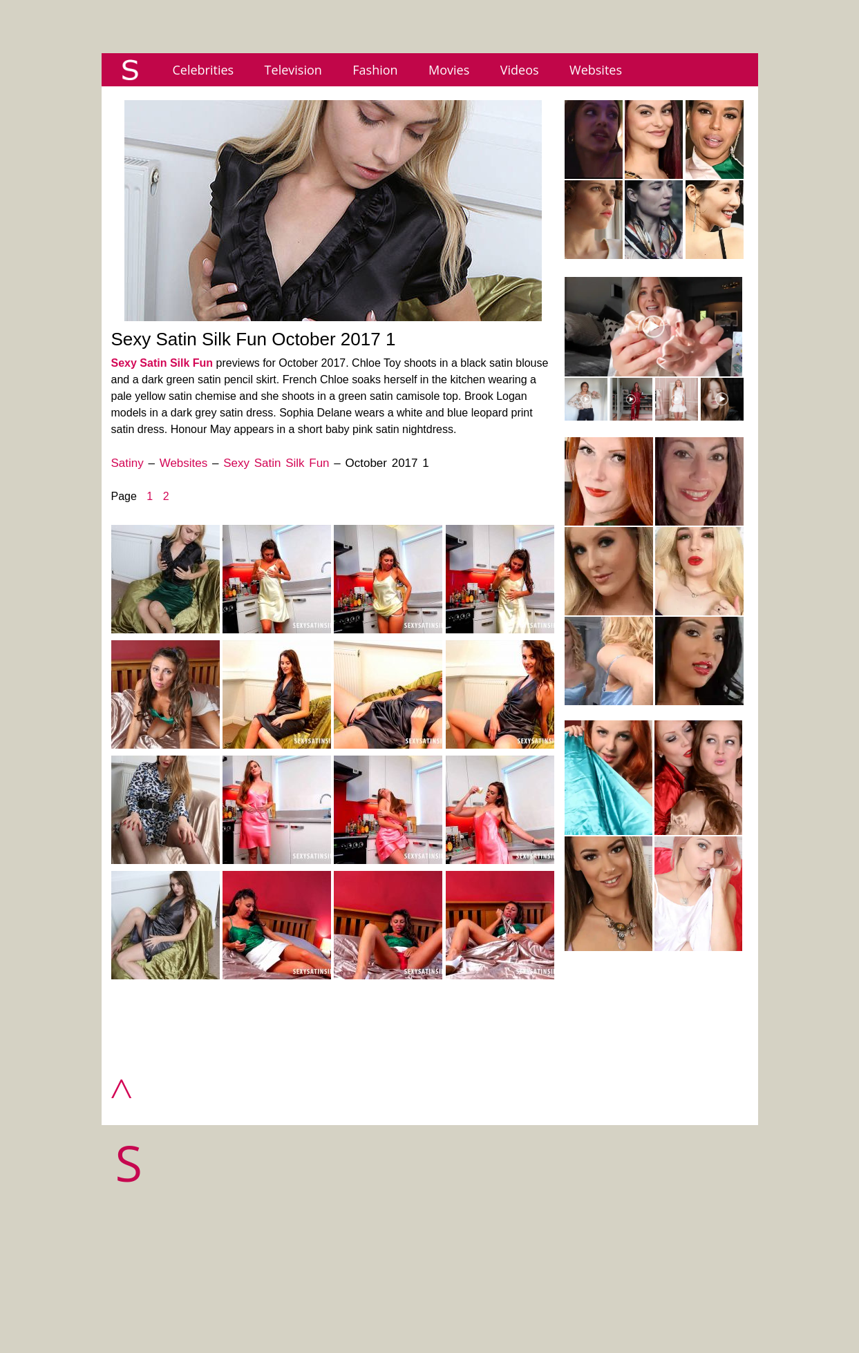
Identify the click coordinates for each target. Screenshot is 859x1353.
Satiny (127, 463)
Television (293, 69)
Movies (448, 69)
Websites (595, 69)
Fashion (374, 69)
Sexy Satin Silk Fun (162, 363)
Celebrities (203, 69)
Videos (519, 69)
